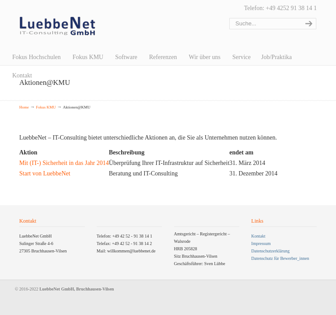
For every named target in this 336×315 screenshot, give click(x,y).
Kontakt (258, 236)
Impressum (260, 243)
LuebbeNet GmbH (57, 26)
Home (24, 107)
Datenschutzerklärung (270, 250)
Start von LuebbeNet (44, 173)
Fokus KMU (46, 107)
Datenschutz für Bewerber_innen (280, 258)
